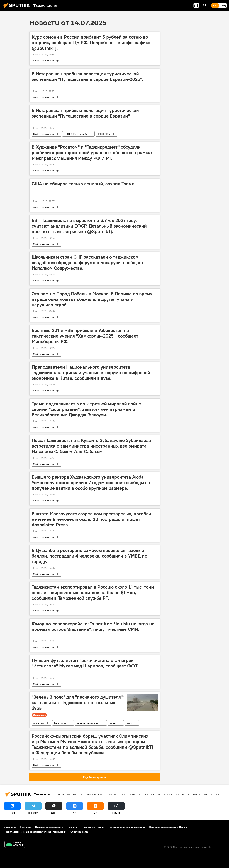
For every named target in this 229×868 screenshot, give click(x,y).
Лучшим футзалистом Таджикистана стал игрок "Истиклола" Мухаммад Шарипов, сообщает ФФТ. (85, 663)
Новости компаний (93, 826)
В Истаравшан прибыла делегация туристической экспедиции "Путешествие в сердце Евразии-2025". (87, 76)
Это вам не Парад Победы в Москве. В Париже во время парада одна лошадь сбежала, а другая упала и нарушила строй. (92, 299)
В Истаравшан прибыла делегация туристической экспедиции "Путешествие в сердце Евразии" (85, 113)
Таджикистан (60, 723)
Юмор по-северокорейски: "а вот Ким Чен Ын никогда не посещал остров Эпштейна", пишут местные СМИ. (93, 626)
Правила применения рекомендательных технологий (35, 831)
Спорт (215, 794)
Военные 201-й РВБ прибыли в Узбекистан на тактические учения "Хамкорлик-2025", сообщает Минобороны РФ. (85, 335)
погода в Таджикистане (88, 723)
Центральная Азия (91, 794)
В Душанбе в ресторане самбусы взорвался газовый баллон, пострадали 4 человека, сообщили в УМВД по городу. (89, 555)
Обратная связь (79, 831)
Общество (165, 794)
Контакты (25, 826)
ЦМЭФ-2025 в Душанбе (75, 134)
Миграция (182, 794)
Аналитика (38, 723)
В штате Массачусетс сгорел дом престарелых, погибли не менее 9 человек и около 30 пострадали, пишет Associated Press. (91, 519)
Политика (128, 794)
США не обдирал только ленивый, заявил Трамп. (84, 184)
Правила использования (49, 826)
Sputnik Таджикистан (43, 60)
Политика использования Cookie (168, 826)
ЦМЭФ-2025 (103, 134)
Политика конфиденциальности (126, 826)
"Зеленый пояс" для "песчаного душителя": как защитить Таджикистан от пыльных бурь (78, 702)
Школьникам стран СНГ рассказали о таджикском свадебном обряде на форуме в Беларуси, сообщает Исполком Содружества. (87, 262)
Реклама (72, 826)
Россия (112, 794)
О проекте (10, 826)
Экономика (146, 794)
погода (112, 723)
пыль (129, 723)
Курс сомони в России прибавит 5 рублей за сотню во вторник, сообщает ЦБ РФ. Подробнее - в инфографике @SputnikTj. (91, 42)
